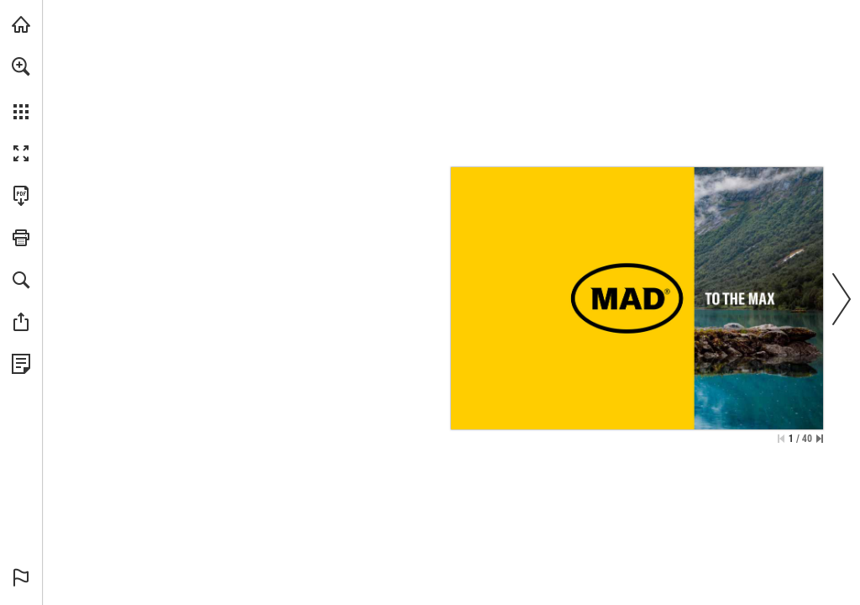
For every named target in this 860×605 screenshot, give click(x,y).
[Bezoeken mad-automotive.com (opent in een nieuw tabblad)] (21, 24)
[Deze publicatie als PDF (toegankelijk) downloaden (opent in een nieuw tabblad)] (21, 196)
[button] (21, 66)
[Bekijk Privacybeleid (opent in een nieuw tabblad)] (21, 364)
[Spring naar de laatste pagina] (819, 438)
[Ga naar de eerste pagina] (781, 438)
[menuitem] (21, 88)
